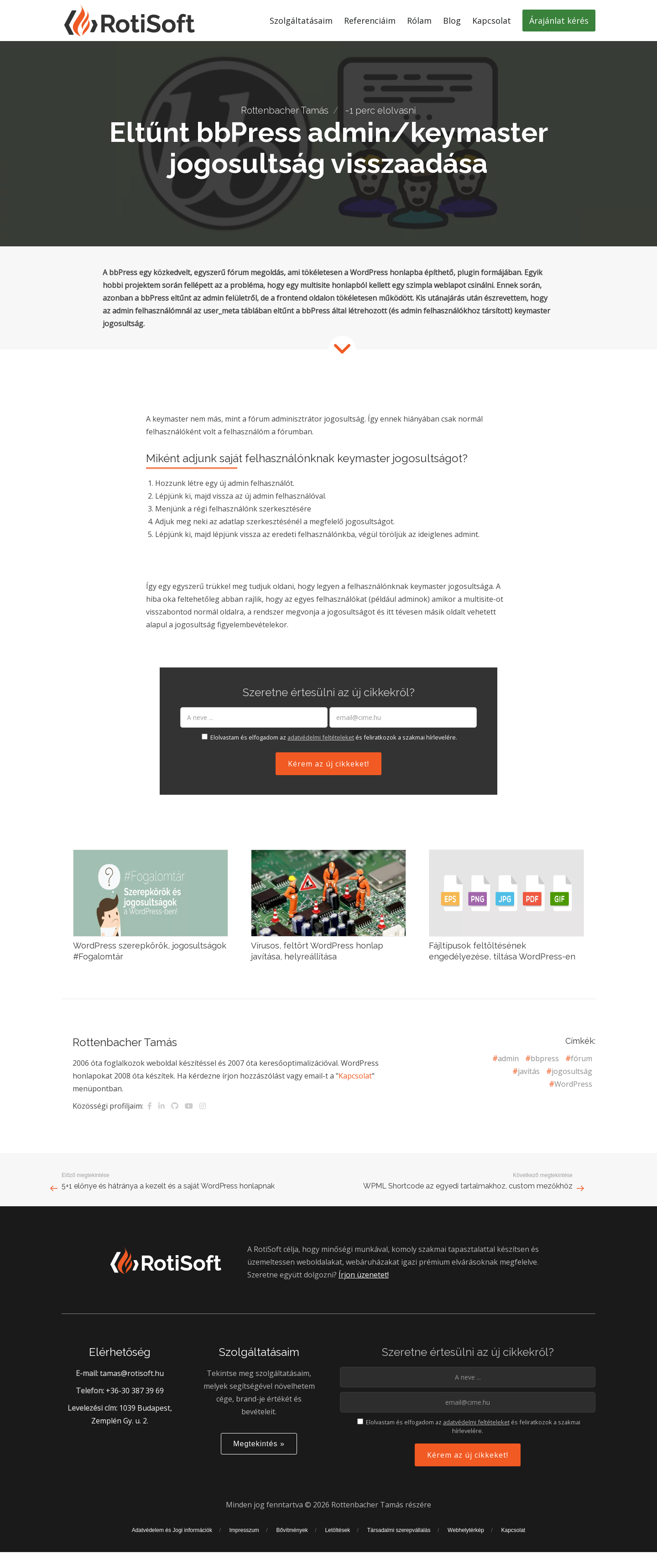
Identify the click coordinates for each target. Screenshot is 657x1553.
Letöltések (337, 1538)
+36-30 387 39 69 (135, 1399)
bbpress (545, 1058)
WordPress (573, 1084)
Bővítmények (292, 1538)
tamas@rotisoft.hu (132, 1381)
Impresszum (244, 1538)
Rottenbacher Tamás (284, 110)
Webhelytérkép (466, 1538)
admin (508, 1058)
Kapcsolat (355, 1076)
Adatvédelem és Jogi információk (172, 1538)
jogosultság (572, 1071)
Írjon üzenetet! (364, 1283)
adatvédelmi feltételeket (320, 737)
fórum (581, 1058)
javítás (529, 1071)
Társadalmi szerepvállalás (399, 1538)
